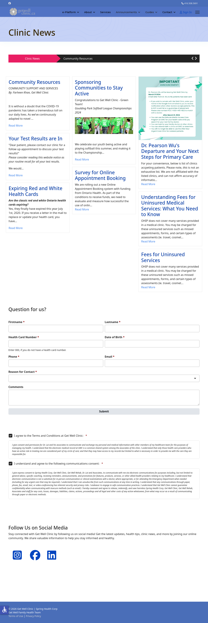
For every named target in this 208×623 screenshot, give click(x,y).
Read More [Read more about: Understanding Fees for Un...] (148, 241)
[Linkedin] (51, 551)
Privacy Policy (33, 616)
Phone (13, 357)
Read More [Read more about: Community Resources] (16, 125)
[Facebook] (9, 3)
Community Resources (78, 58)
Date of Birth (114, 337)
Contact (167, 12)
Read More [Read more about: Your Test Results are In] (16, 175)
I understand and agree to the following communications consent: (55, 463)
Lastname (112, 322)
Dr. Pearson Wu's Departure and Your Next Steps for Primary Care (170, 151)
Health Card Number (23, 337)
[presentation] (34, 424)
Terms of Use (15, 616)
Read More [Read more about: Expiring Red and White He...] (16, 228)
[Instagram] (16, 551)
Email (110, 357)
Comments (15, 387)
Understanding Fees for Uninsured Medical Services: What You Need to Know (169, 206)
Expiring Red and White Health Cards (35, 191)
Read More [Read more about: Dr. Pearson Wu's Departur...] (148, 184)
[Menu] (197, 12)
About (88, 12)
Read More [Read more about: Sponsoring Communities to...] (82, 159)
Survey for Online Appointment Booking (100, 175)
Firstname (16, 322)
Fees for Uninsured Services (163, 257)
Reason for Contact (22, 372)
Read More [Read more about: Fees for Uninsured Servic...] (148, 287)
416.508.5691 (191, 3)
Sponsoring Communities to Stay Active (99, 88)
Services (105, 12)
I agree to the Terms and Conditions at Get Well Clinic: (47, 436)
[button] (192, 58)
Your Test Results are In (35, 138)
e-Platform (69, 12)
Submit (104, 411)
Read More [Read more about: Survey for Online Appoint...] (82, 209)
